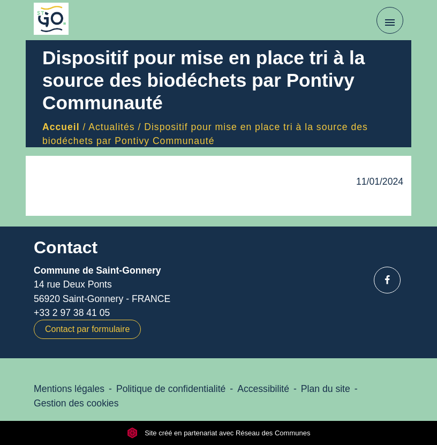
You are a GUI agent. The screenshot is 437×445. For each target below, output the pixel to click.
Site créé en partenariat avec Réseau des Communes (219, 433)
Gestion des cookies (76, 403)
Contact (65, 247)
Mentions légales (69, 388)
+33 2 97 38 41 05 (72, 312)
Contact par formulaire (87, 329)
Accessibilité (263, 388)
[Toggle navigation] (389, 20)
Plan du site (325, 388)
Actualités (111, 127)
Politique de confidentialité (170, 388)
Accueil (61, 127)
